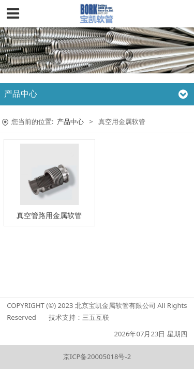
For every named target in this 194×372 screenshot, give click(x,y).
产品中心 (70, 121)
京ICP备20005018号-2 (97, 356)
